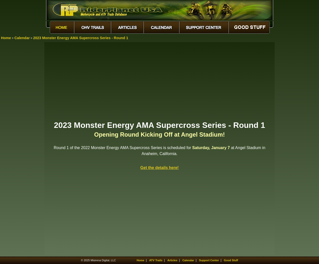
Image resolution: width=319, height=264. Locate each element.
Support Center (209, 260)
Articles (172, 260)
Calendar (22, 38)
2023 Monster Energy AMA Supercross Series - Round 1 (80, 38)
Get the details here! (159, 168)
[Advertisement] (159, 81)
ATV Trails (155, 260)
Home (6, 38)
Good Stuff (231, 260)
